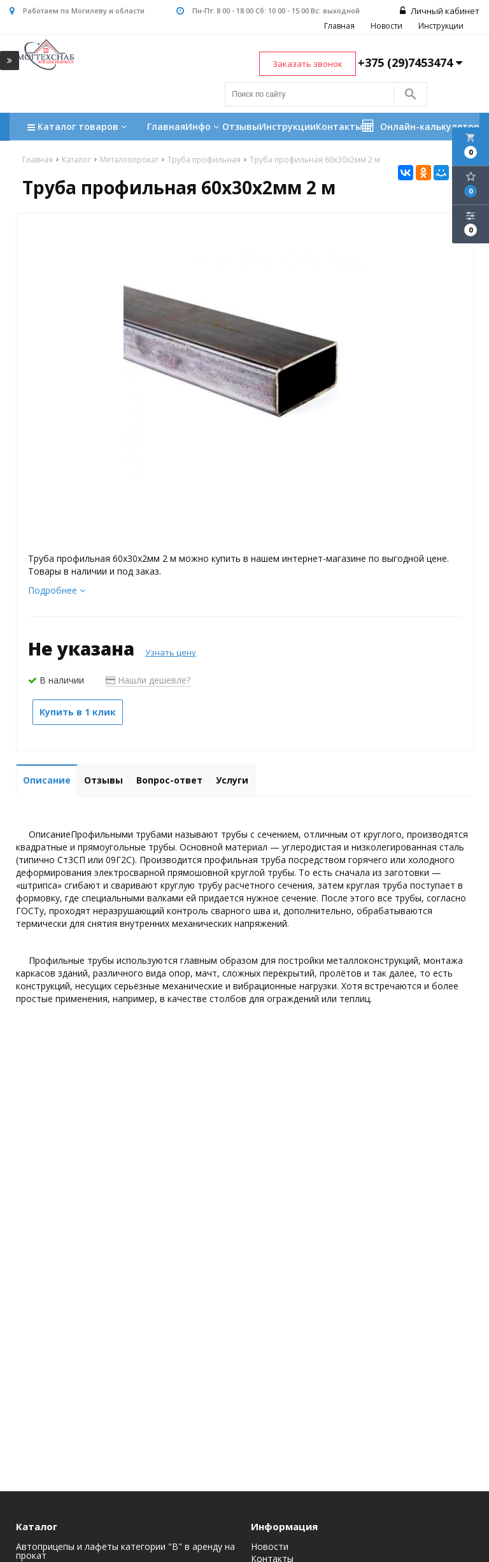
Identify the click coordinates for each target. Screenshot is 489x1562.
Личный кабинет (439, 11)
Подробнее (56, 590)
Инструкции (441, 25)
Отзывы (240, 126)
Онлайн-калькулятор (420, 126)
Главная (339, 25)
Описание (47, 780)
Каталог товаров (78, 127)
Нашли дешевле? (148, 680)
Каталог (36, 1526)
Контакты (339, 126)
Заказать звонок (308, 63)
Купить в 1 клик (77, 712)
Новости (386, 25)
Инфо (203, 126)
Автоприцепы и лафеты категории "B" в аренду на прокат (125, 1551)
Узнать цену (170, 652)
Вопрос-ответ (169, 780)
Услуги (232, 780)
